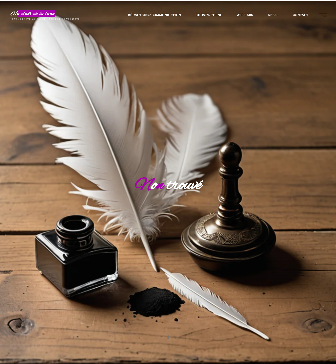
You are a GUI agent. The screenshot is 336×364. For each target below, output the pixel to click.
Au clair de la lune (32, 13)
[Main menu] (323, 15)
